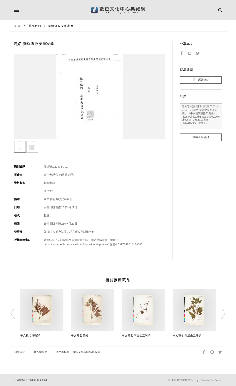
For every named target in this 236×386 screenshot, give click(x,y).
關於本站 (19, 351)
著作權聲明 (40, 351)
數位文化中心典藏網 (118, 10)
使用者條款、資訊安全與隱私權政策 (78, 351)
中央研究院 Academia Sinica (30, 379)
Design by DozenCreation (211, 380)
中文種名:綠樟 (79, 335)
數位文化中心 (185, 380)
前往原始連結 (201, 79)
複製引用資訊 (201, 137)
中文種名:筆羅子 (30, 335)
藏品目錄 (35, 25)
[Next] (220, 313)
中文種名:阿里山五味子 (136, 335)
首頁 (17, 25)
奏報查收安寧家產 (61, 25)
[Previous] (16, 313)
